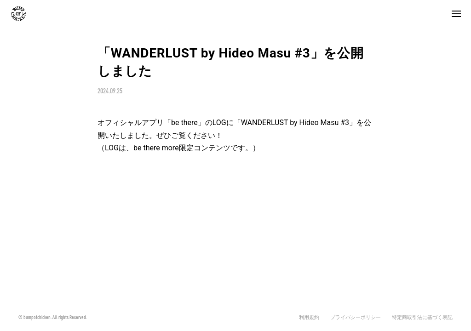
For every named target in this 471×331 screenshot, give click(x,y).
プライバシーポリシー (355, 317)
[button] (456, 13)
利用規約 (309, 317)
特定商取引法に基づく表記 (422, 317)
